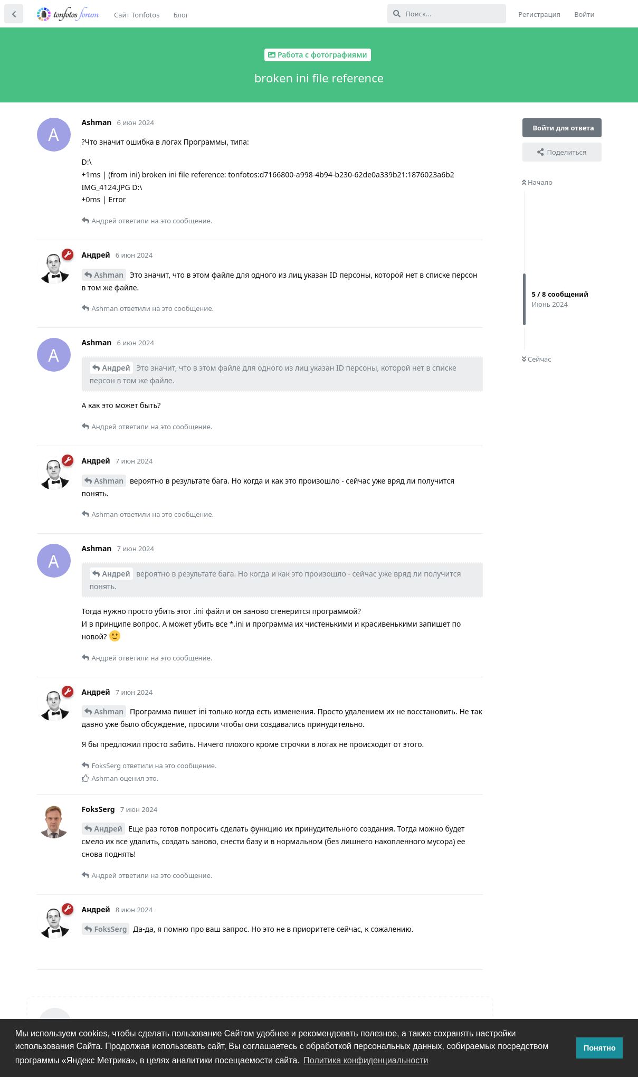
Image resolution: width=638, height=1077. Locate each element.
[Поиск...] (446, 13)
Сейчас (536, 359)
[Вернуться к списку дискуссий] (13, 13)
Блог (180, 15)
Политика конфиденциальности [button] (365, 1060)
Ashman (109, 275)
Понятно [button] (600, 1048)
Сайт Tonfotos (136, 15)
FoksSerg (110, 929)
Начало (537, 182)
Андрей (116, 368)
